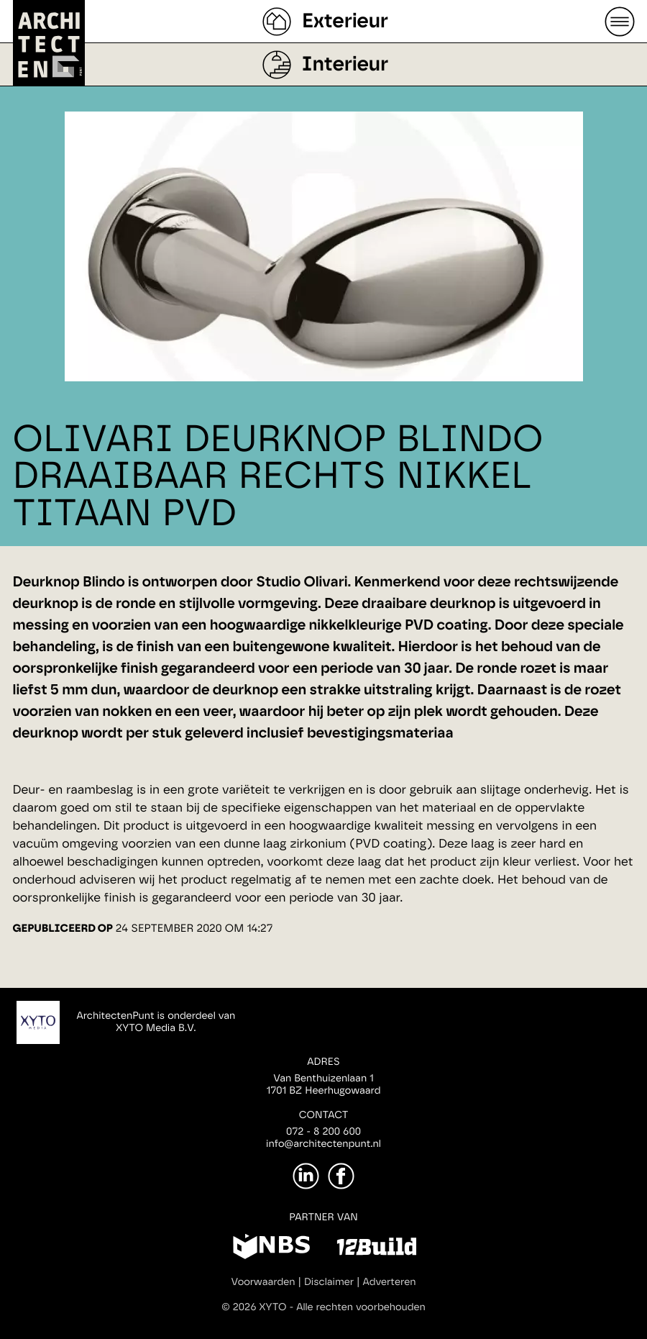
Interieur (345, 65)
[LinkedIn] (306, 1176)
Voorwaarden (263, 1282)
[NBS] (271, 1249)
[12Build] (376, 1249)
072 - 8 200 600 (323, 1132)
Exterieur (345, 22)
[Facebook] (341, 1176)
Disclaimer (329, 1282)
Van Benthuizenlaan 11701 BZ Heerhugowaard (323, 1085)
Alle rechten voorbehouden (361, 1307)
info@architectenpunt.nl (323, 1144)
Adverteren (389, 1282)
